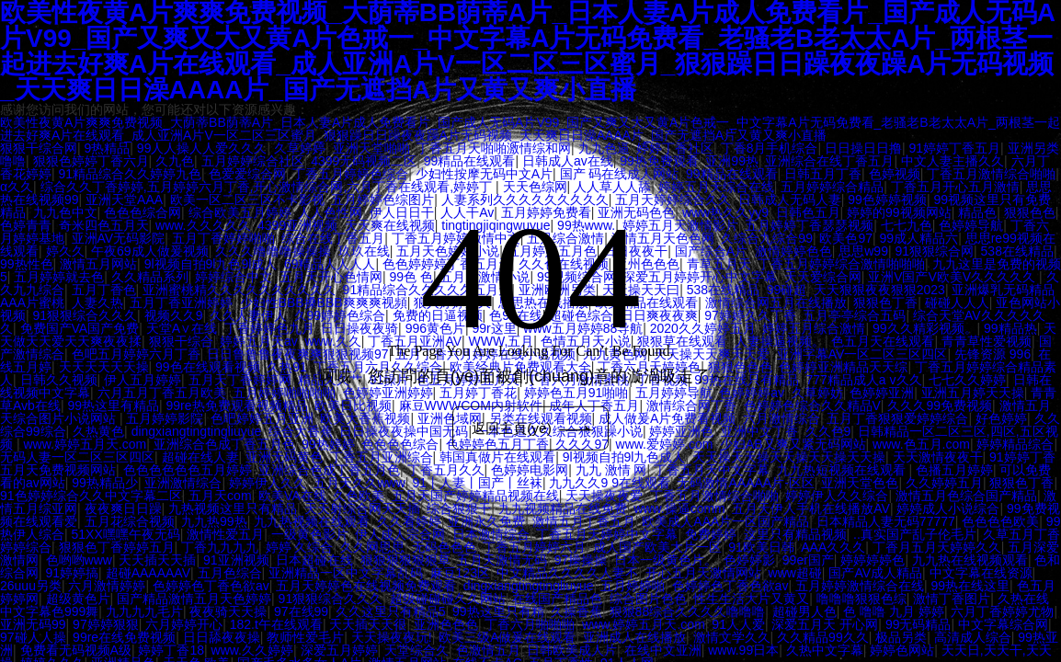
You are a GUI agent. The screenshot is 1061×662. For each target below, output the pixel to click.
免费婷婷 (710, 534)
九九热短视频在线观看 (843, 469)
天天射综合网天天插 (362, 508)
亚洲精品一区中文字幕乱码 (345, 572)
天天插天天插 (157, 560)
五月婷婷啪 (632, 585)
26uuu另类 (31, 585)
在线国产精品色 (557, 598)
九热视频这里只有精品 (232, 508)
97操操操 (581, 560)
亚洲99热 (732, 161)
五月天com (219, 495)
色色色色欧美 (1000, 521)
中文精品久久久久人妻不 (567, 572)
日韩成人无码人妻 (789, 199)
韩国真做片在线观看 (497, 457)
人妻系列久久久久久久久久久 (525, 199)
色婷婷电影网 (529, 469)
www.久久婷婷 (252, 650)
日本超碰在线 (314, 560)
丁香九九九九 (219, 547)
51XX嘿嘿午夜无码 (126, 534)
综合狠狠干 (459, 508)
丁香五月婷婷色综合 (350, 173)
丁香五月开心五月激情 (955, 186)
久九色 (174, 161)
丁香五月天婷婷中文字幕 (607, 534)
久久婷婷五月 (944, 482)
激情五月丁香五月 (583, 521)
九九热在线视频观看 (970, 560)
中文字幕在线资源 (981, 572)
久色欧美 (358, 495)
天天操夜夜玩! (391, 637)
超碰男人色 (804, 611)
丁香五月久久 (446, 469)
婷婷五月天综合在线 (716, 186)
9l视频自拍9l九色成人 (624, 457)
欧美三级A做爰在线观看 (507, 637)
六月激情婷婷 (106, 585)
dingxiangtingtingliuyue (528, 585)
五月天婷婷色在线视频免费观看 (366, 585)
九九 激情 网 (611, 469)
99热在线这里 (970, 585)
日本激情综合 (491, 534)
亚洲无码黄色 (284, 457)
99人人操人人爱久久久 (202, 148)
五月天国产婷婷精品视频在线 (475, 495)
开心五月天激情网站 (703, 572)
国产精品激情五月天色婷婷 (194, 598)
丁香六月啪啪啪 (530, 624)
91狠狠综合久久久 (331, 598)
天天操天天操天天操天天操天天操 (788, 457)
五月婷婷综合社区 (252, 161)
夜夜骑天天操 (228, 611)
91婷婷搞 (72, 572)
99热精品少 (105, 482)
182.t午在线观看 (276, 624)
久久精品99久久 (823, 637)
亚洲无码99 (33, 624)
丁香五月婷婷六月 (534, 547)
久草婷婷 (299, 148)
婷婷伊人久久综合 (836, 495)
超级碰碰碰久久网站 (448, 598)
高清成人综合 (972, 637)
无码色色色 (444, 547)
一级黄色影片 (309, 534)
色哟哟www (79, 560)
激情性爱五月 (225, 534)
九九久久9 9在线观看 (609, 482)
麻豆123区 (460, 572)
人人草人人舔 (612, 186)
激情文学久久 (731, 637)
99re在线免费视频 (124, 637)
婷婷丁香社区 (674, 148)
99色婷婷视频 (887, 199)
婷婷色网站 (902, 650)
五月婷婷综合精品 (832, 186)
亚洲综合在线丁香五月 (829, 161)
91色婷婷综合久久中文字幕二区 (91, 495)
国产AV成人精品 (875, 572)
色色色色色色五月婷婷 (187, 469)
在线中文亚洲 (663, 650)
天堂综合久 (416, 650)
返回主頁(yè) (533, 428)
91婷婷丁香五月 (954, 148)
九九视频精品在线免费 (562, 508)
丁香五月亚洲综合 (381, 457)
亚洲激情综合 (183, 482)
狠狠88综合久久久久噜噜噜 (688, 611)
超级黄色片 (78, 598)
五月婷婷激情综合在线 (859, 585)
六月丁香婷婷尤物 (1002, 611)
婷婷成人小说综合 (947, 508)
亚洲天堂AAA (124, 199)
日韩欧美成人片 (572, 650)
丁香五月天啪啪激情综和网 (493, 148)
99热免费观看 (659, 161)
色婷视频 (894, 173)
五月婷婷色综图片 (382, 199)
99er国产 (808, 560)
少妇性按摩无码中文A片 (484, 173)
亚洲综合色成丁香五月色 (329, 469)
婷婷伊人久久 (267, 482)
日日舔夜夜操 (221, 637)
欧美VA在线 (292, 495)
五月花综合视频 (130, 521)
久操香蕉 (576, 611)
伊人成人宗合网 (400, 534)
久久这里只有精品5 (391, 611)
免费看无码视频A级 (75, 650)
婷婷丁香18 (171, 650)
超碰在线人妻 (200, 457)
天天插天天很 (367, 624)
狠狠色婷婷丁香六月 (91, 161)
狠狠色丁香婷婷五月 (117, 547)
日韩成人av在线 (567, 161)
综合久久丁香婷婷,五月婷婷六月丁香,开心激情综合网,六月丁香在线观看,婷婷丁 (268, 186)
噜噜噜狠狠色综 (861, 598)
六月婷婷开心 (183, 624)
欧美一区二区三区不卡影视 (247, 199)
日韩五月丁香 (822, 173)
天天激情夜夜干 (938, 457)
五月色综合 (230, 572)
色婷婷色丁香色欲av (211, 585)
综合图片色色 (648, 598)
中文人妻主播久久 (952, 161)
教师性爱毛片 (305, 637)
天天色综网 (535, 186)
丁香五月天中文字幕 (712, 469)
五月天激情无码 (502, 560)
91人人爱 (738, 624)
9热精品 (108, 148)
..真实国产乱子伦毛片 (914, 534)
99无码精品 (918, 624)
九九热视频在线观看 (312, 521)
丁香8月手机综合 (769, 148)
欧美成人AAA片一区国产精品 (725, 521)
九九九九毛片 (144, 611)
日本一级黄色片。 (665, 560)
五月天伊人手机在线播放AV (811, 508)
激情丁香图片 (951, 598)
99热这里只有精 (498, 611)
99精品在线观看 (470, 161)
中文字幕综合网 (1003, 624)
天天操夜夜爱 (604, 495)
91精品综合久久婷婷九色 (130, 173)
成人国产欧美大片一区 (657, 547)
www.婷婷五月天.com (643, 624)
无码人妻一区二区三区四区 (77, 457)
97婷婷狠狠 (106, 624)
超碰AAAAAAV (148, 572)
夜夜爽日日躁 (123, 508)
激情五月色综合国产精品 (966, 495)
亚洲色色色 (446, 624)
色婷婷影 (749, 560)
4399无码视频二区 (363, 161)
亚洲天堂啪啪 (371, 148)
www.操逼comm (679, 508)
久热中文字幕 (824, 650)
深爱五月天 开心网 (824, 624)
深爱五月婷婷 (339, 650)
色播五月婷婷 (954, 469)
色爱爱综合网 (247, 173)
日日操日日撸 (863, 148)
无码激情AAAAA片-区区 (745, 482)
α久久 (16, 186)
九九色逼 (604, 148)
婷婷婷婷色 (872, 560)
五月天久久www (359, 482)
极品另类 (901, 637)
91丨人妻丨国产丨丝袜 (477, 482)
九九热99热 (214, 521)
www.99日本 (743, 650)
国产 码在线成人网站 (619, 173)
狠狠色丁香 (1021, 482)
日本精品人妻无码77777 (885, 521)
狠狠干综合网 (38, 148)
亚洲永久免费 (486, 521)
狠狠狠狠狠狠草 (405, 560)
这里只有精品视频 (795, 534)
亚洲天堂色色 (859, 482)
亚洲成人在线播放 (634, 637)
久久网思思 (372, 547)
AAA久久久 (833, 547)
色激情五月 (488, 650)
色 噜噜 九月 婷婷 (893, 611)
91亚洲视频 (236, 560)
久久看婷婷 (409, 521)
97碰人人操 (33, 637)
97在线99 (301, 611)
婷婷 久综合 (300, 547)
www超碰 (795, 572)
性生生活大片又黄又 (751, 598)
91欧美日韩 (761, 547)
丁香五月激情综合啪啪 (991, 173)
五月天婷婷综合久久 (673, 199)
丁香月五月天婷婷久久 (937, 547)
